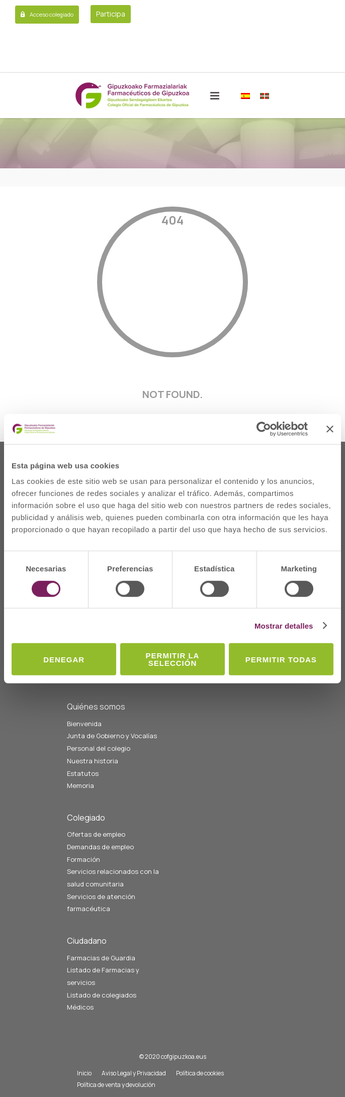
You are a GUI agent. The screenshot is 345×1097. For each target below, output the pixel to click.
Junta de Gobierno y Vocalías (112, 735)
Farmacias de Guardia (101, 957)
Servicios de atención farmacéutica (101, 903)
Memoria (80, 785)
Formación (83, 859)
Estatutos (83, 773)
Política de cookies (200, 1073)
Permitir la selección (173, 659)
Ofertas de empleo (96, 834)
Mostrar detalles (283, 625)
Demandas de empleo (100, 846)
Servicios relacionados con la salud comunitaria (113, 877)
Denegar (63, 659)
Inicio (84, 1073)
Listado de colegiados (101, 995)
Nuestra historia (92, 760)
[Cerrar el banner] (329, 428)
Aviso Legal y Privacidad (134, 1073)
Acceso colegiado (51, 14)
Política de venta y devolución (116, 1084)
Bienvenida (84, 723)
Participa (110, 14)
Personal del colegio (98, 748)
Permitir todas (281, 659)
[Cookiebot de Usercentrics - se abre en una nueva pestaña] (264, 428)
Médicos (80, 1007)
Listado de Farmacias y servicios (103, 976)
